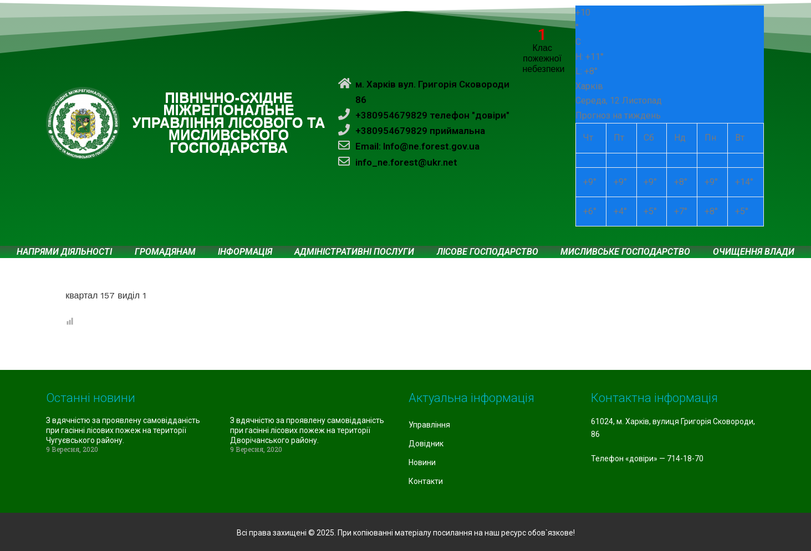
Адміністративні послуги (354, 252)
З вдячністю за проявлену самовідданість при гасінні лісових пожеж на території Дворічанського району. (307, 430)
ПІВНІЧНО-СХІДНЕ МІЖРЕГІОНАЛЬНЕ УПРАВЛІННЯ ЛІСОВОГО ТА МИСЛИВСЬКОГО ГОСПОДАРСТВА (228, 123)
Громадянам (165, 252)
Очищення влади (753, 252)
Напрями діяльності (64, 252)
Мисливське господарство (625, 252)
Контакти (426, 481)
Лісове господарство (487, 252)
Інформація (245, 252)
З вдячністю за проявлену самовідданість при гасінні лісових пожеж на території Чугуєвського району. (123, 430)
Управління (429, 424)
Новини (422, 462)
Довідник (426, 443)
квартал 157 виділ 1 (105, 295)
